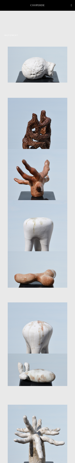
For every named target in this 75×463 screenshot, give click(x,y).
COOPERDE (37, 5)
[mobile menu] (71, 5)
